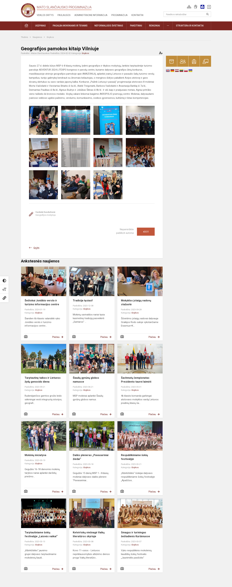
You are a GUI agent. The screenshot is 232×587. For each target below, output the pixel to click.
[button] (189, 7)
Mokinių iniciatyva (35, 455)
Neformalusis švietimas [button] (108, 25)
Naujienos (38, 37)
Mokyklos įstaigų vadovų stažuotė (136, 302)
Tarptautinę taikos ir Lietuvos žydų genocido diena (43, 379)
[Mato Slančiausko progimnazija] (29, 10)
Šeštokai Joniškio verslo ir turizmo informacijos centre (42, 302)
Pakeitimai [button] (136, 25)
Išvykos (50, 37)
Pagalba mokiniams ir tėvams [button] (70, 25)
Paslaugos (64, 15)
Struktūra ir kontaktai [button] (190, 25)
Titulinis (25, 37)
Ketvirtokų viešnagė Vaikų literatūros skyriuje (89, 534)
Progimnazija (119, 15)
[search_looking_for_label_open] (207, 14)
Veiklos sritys (45, 15)
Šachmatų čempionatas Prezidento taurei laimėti (136, 379)
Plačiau (56, 337)
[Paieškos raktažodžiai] (187, 14)
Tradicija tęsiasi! (83, 300)
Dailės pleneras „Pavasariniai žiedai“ (90, 457)
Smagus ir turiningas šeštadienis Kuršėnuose (135, 534)
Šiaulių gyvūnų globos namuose (86, 379)
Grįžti (36, 248)
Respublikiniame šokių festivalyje (134, 457)
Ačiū (146, 231)
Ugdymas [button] (40, 25)
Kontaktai (137, 15)
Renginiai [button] (154, 25)
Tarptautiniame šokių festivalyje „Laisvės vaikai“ (41, 534)
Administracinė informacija (90, 15)
